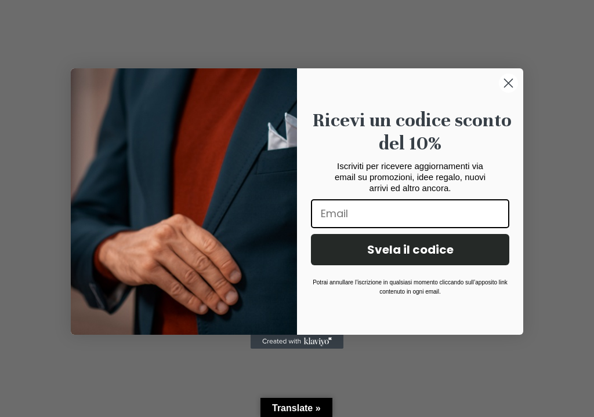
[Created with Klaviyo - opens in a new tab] (297, 342)
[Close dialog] (508, 83)
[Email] (410, 213)
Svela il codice (410, 250)
